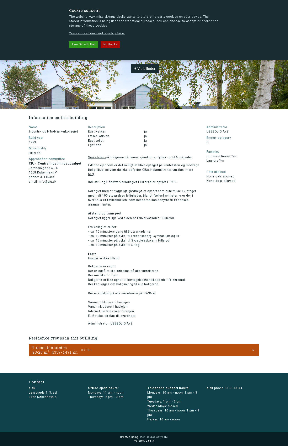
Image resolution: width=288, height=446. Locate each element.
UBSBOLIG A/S (122, 323)
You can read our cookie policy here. (97, 33)
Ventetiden (96, 157)
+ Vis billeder (144, 68)
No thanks (110, 44)
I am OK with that (83, 44)
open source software (153, 437)
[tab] (144, 350)
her (90, 174)
